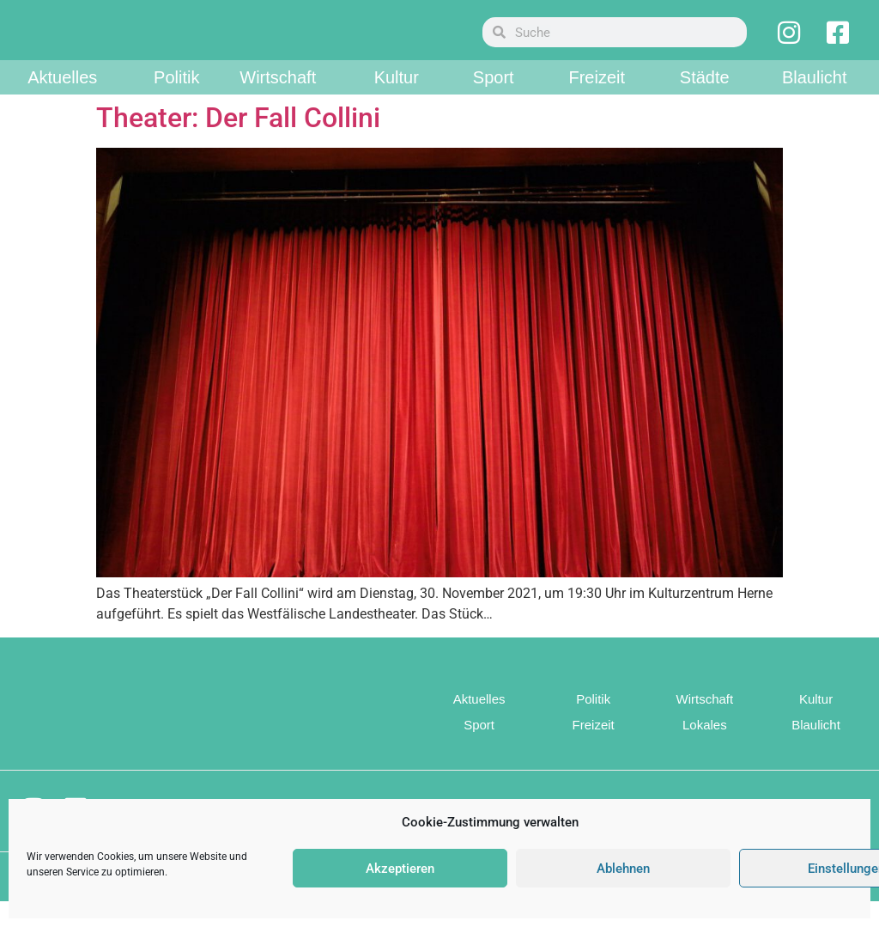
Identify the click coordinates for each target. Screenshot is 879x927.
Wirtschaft (277, 103)
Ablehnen (623, 868)
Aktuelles (62, 103)
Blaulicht (814, 103)
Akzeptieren (400, 868)
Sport (493, 103)
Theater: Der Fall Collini (238, 143)
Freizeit (596, 103)
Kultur (396, 103)
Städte (705, 103)
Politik (176, 103)
